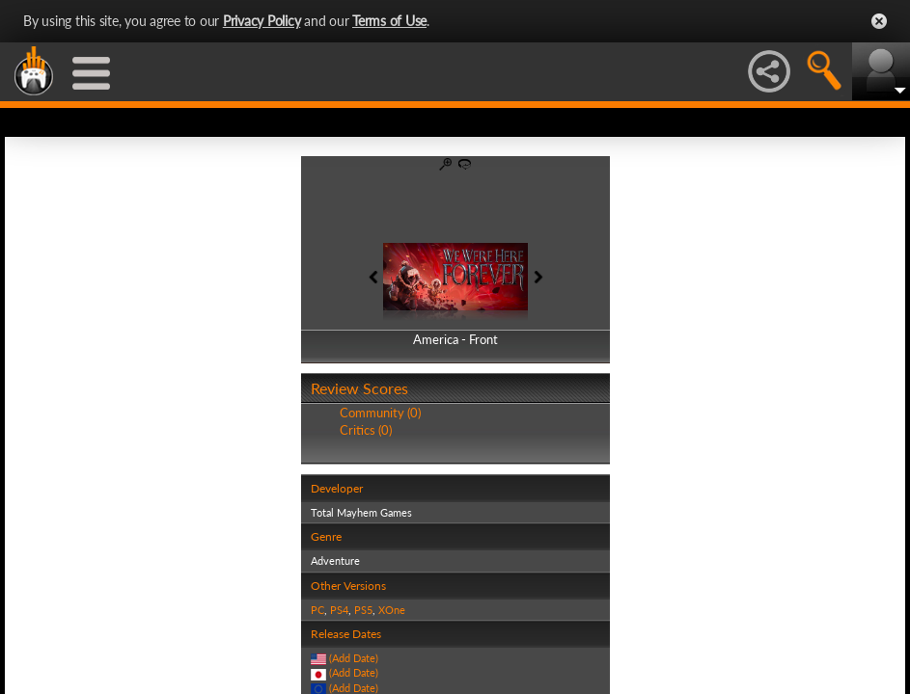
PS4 (339, 609)
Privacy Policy (262, 21)
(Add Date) (353, 658)
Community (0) (380, 412)
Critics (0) (366, 430)
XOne (391, 609)
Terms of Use (389, 21)
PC (317, 609)
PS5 (363, 609)
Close (879, 21)
